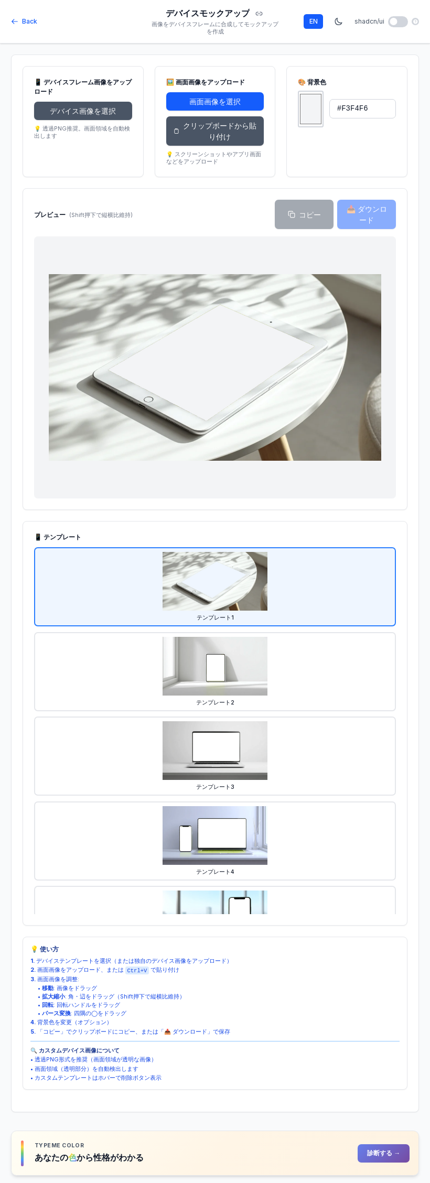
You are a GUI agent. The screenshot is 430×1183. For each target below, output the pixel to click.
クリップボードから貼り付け (215, 131)
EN (313, 21)
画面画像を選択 (215, 101)
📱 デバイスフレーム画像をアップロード (83, 86)
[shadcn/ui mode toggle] (398, 21)
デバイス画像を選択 (83, 110)
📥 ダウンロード (367, 214)
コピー (304, 214)
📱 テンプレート (57, 537)
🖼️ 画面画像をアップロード (205, 82)
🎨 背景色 (312, 82)
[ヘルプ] (415, 21)
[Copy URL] (258, 13)
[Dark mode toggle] (338, 21)
